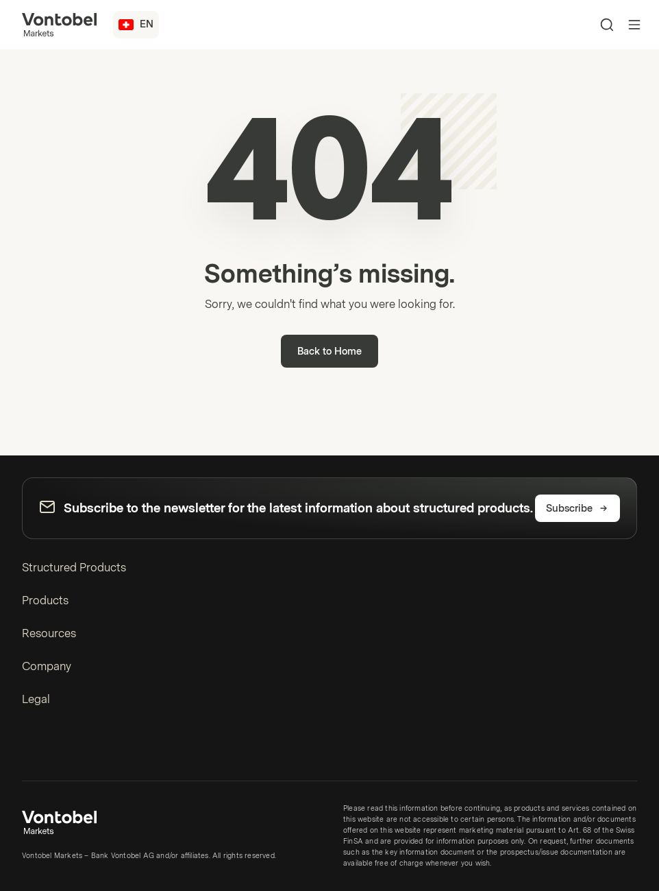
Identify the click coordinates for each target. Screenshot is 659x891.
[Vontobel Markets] (59, 24)
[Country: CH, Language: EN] (136, 24)
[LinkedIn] (30, 750)
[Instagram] (74, 750)
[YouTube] (52, 750)
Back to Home (329, 351)
